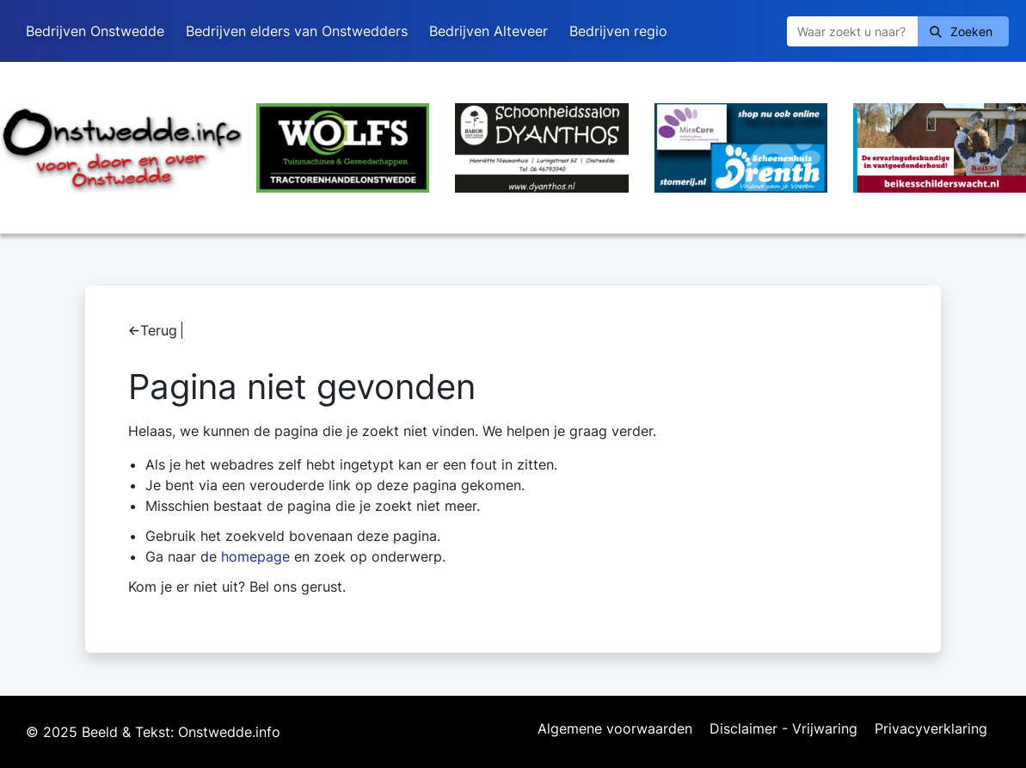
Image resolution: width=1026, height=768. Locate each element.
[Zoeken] (852, 31)
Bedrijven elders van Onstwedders (297, 31)
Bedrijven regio (618, 31)
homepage (255, 556)
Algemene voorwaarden (615, 729)
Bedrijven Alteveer (488, 31)
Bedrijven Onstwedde (95, 31)
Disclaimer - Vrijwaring (783, 729)
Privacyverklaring (931, 729)
